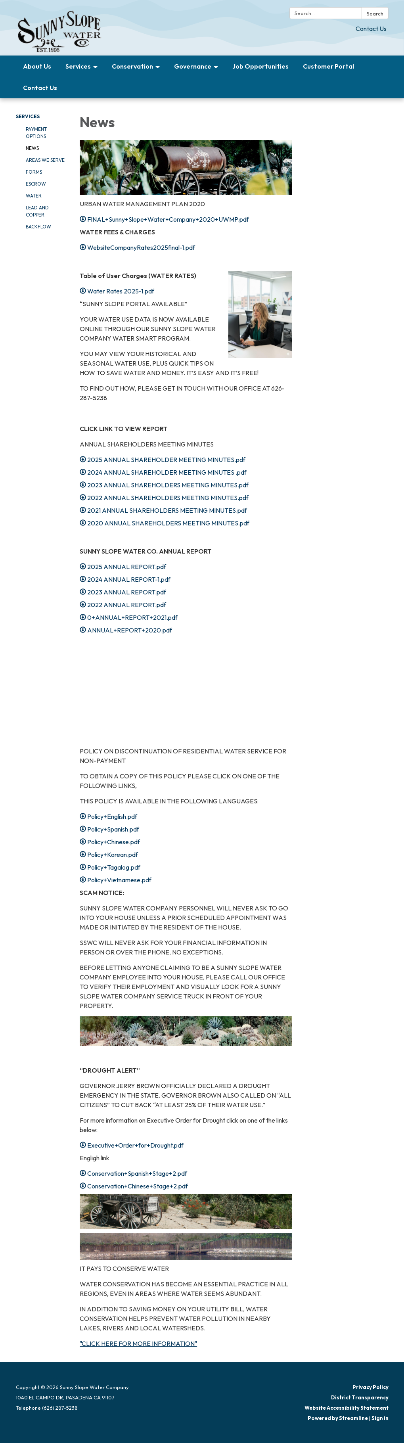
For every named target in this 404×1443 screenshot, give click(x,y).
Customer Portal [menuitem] (328, 66)
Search (375, 13)
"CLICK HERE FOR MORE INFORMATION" (138, 1343)
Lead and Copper (37, 211)
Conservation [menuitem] (132, 66)
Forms (34, 172)
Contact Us (371, 29)
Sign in (380, 1418)
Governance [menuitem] (192, 66)
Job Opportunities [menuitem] (260, 66)
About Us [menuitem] (37, 66)
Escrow (36, 184)
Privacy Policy (370, 1387)
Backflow (38, 227)
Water (34, 196)
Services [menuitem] (78, 66)
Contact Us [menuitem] (40, 88)
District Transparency (360, 1397)
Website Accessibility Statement (346, 1408)
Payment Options (36, 132)
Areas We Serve (45, 160)
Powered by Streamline (338, 1418)
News (32, 148)
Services (28, 116)
